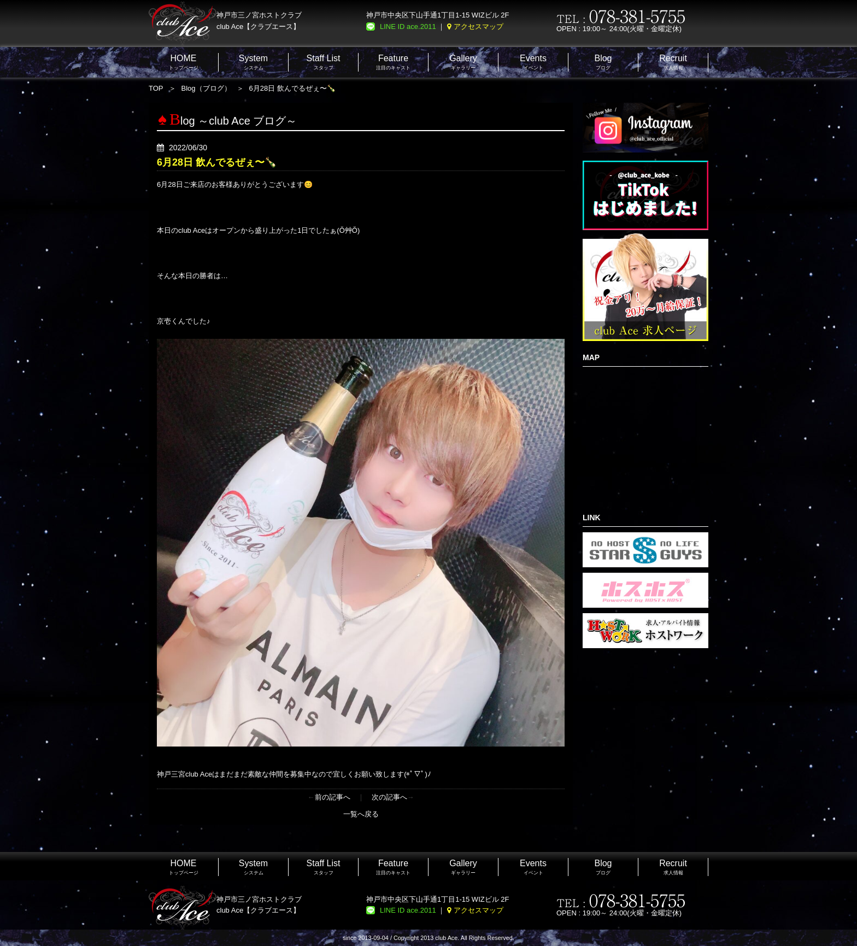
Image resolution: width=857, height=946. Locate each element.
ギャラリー (463, 62)
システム (253, 62)
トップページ (183, 62)
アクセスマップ (478, 26)
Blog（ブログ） (206, 88)
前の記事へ (332, 797)
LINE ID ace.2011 (408, 26)
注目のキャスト (393, 62)
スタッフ (324, 62)
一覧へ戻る (361, 814)
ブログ (603, 62)
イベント (533, 62)
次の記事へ (389, 797)
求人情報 (673, 62)
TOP (156, 88)
